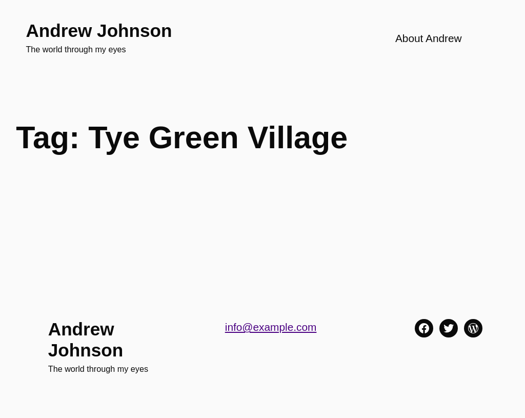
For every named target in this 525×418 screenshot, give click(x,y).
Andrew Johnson (99, 31)
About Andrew (428, 38)
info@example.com (271, 327)
